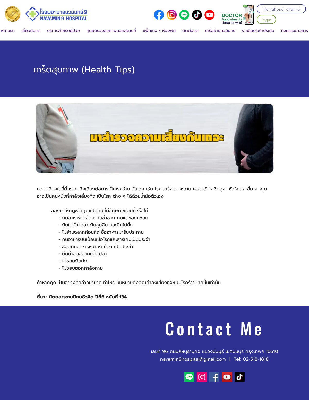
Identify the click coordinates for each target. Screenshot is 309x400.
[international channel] (281, 8)
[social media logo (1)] (172, 15)
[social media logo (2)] (197, 15)
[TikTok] (240, 377)
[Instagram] (202, 377)
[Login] (266, 19)
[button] (31, 30)
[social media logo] (159, 15)
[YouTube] (209, 15)
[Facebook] (214, 377)
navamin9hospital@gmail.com (193, 359)
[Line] (184, 15)
